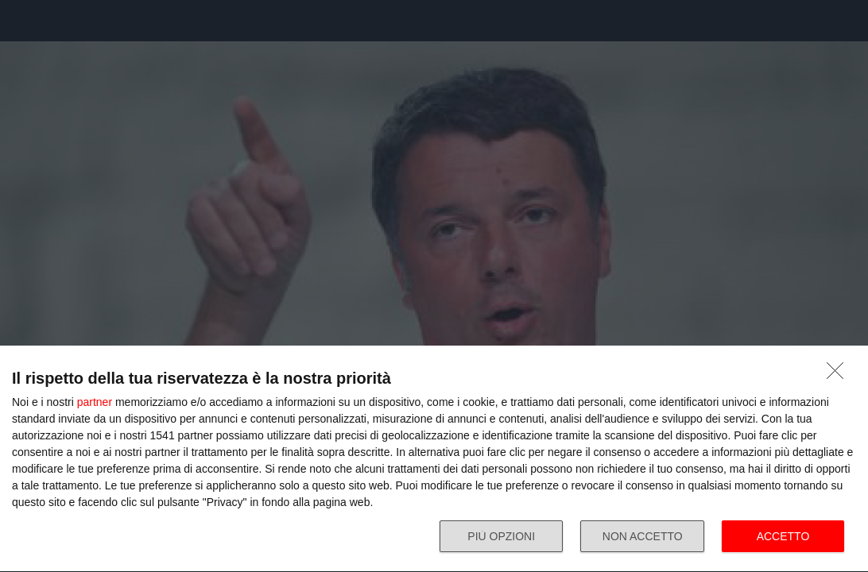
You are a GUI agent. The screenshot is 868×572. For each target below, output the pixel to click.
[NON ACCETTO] (839, 375)
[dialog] (434, 459)
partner (94, 402)
